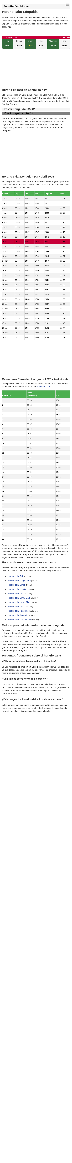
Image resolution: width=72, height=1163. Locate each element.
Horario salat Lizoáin (17, 589)
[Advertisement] (36, 71)
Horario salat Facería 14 (19, 611)
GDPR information (10, 724)
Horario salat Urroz (16, 585)
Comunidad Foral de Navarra (16, 6)
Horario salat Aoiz (16, 576)
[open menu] (67, 4)
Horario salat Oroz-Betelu (19, 619)
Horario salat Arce (16, 593)
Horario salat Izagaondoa (19, 580)
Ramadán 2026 (43, 387)
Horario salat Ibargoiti (17, 615)
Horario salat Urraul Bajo (19, 598)
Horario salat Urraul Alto (18, 602)
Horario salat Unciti (16, 606)
